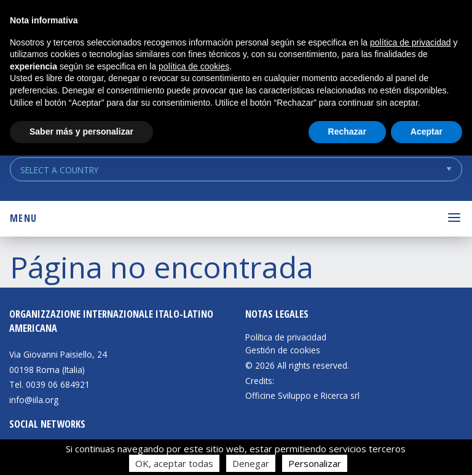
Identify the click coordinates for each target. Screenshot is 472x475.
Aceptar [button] (426, 131)
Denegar (250, 463)
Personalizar (314, 463)
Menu (23, 218)
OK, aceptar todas (174, 463)
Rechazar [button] (347, 131)
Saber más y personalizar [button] (81, 131)
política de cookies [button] (194, 66)
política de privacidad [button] (410, 42)
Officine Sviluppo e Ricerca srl (302, 395)
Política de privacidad (285, 337)
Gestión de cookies (282, 350)
